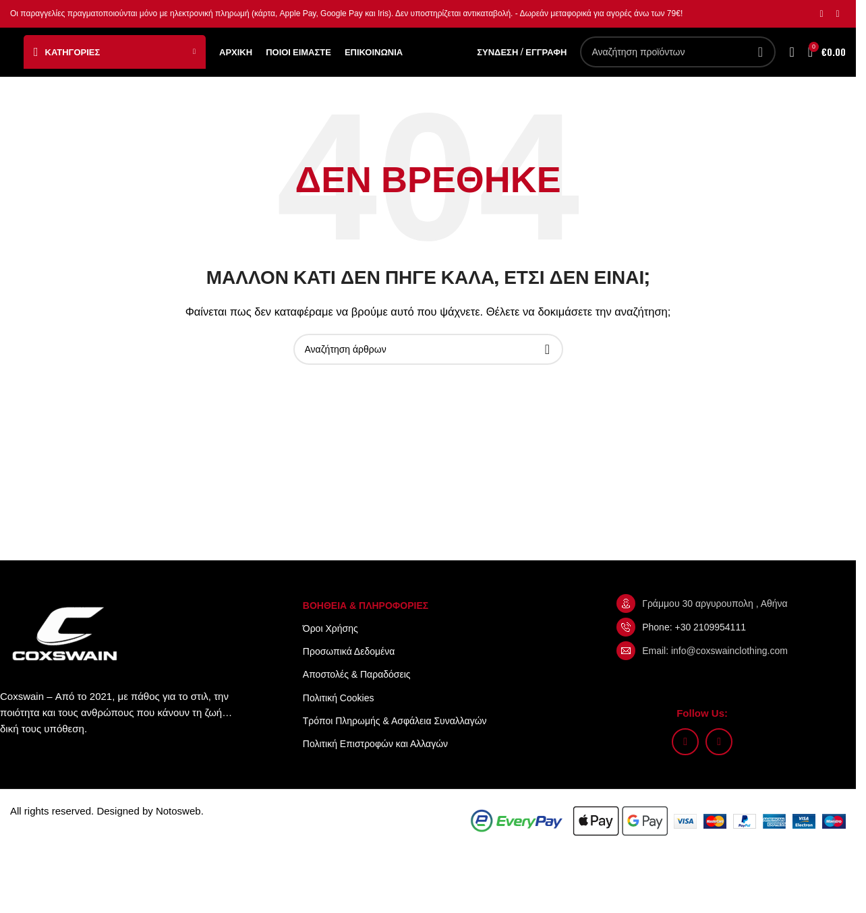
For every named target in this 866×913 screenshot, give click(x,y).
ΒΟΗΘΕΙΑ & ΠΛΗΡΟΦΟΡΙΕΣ (365, 627)
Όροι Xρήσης (330, 650)
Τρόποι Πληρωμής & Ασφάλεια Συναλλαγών (395, 743)
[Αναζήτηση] (678, 63)
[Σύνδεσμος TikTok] (838, 14)
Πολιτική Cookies (338, 720)
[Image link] (67, 655)
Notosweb (178, 833)
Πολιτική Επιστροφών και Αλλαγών (375, 766)
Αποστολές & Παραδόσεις (357, 697)
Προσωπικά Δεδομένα (349, 673)
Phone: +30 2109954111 (694, 649)
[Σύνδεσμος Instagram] (821, 14)
